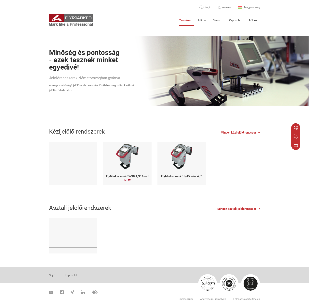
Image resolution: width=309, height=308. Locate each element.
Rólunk (253, 20)
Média (202, 20)
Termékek (185, 20)
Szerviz (217, 20)
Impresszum (186, 299)
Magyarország (249, 7)
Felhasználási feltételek (246, 299)
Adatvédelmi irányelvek (213, 299)
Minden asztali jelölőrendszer (236, 209)
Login (208, 7)
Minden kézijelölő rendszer (238, 132)
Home (171, 22)
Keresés (226, 7)
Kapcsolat (235, 20)
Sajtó (52, 275)
